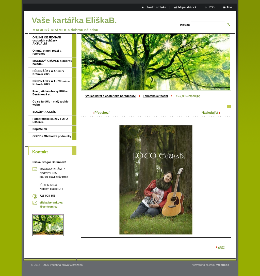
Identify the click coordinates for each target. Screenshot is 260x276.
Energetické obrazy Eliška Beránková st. (50, 93)
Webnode (222, 264)
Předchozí (101, 112)
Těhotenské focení (155, 95)
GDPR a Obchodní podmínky (51, 136)
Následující (210, 112)
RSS (212, 7)
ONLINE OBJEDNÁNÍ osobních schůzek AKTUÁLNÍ (46, 40)
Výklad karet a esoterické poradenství (110, 95)
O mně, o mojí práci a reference (46, 52)
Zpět (221, 247)
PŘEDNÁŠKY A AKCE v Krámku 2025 (48, 72)
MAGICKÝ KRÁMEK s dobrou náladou (52, 62)
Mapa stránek (187, 7)
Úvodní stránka (155, 7)
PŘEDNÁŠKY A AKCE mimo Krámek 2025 (51, 83)
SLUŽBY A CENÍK (44, 111)
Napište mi (39, 128)
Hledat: (185, 24)
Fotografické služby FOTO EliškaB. (50, 120)
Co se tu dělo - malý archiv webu (50, 103)
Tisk (229, 7)
